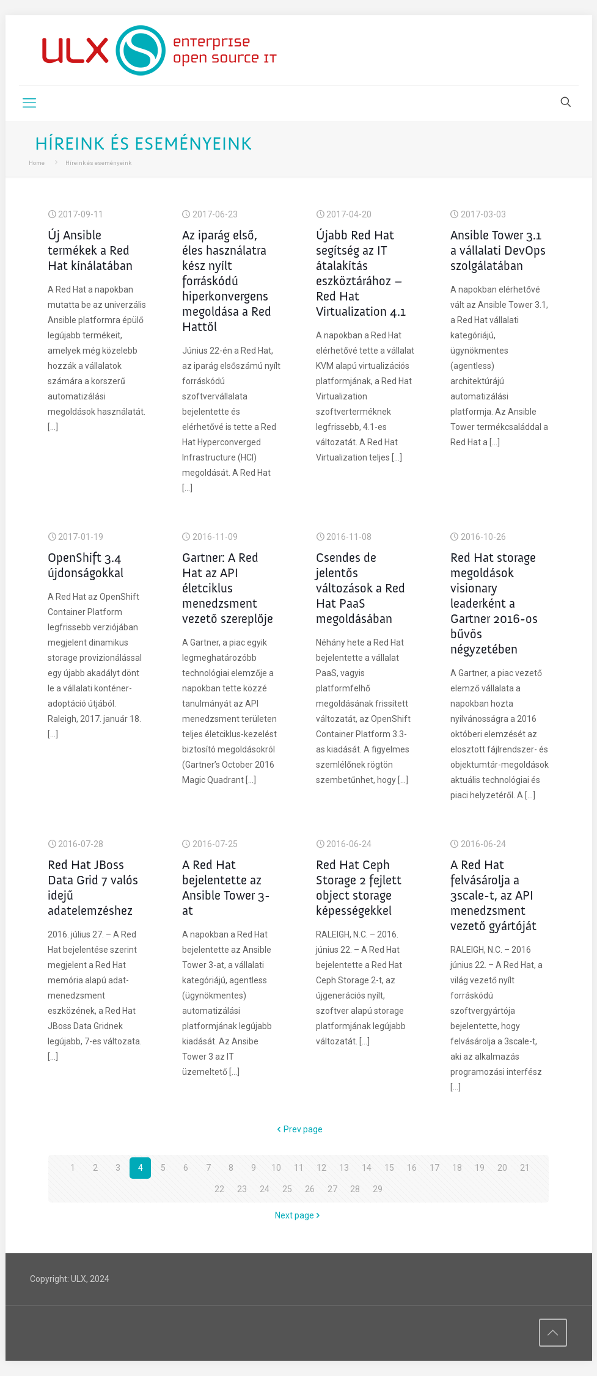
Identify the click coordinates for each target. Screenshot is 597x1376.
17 (434, 1168)
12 (321, 1168)
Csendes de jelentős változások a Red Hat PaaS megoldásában (360, 588)
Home (37, 162)
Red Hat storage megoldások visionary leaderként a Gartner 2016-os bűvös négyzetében (494, 603)
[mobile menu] (29, 103)
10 (276, 1168)
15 (389, 1168)
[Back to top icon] (553, 1333)
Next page (299, 1215)
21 (525, 1168)
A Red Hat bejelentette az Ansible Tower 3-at (226, 887)
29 (378, 1189)
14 (367, 1168)
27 (332, 1189)
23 (242, 1189)
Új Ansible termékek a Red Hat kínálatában (90, 250)
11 (299, 1168)
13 (344, 1168)
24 (264, 1189)
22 (219, 1189)
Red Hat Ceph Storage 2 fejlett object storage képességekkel (358, 887)
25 (287, 1189)
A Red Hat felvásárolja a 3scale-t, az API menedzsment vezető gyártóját (493, 895)
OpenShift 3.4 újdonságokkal (85, 565)
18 (457, 1168)
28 (355, 1189)
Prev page (299, 1129)
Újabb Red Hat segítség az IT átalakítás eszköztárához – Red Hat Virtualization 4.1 (361, 273)
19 (480, 1168)
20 (502, 1168)
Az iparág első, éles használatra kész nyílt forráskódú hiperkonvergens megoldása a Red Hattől (226, 280)
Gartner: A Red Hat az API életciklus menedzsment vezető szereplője (227, 588)
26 (310, 1189)
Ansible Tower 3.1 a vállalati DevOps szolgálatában (498, 250)
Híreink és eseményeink (98, 162)
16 (412, 1168)
